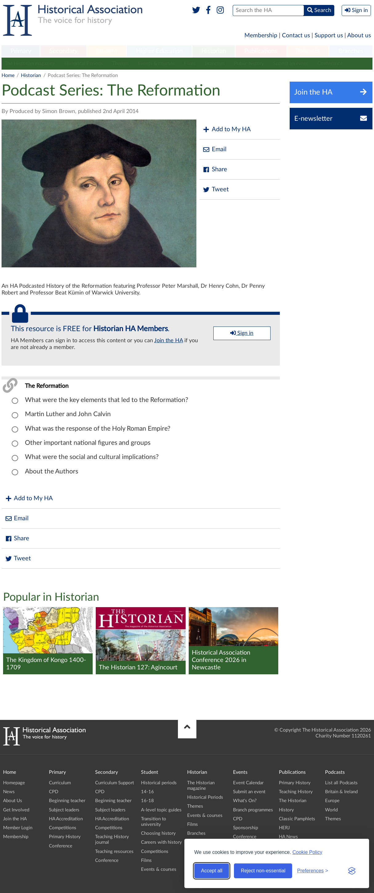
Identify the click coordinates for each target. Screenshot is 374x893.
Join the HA (168, 340)
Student (106, 51)
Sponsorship (245, 828)
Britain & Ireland (341, 791)
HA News (288, 836)
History (286, 810)
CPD (53, 791)
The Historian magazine (30, 63)
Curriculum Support (114, 783)
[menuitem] (20, 51)
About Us (12, 800)
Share (215, 169)
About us (359, 36)
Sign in (241, 333)
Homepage (14, 783)
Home (8, 75)
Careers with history (161, 842)
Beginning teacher (67, 800)
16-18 (147, 800)
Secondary (63, 51)
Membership (260, 36)
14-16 (147, 791)
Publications (260, 51)
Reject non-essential (263, 870)
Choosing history (158, 833)
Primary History (65, 836)
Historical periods (159, 783)
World (331, 810)
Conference (330, 63)
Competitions (62, 828)
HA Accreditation (66, 819)
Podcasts (308, 51)
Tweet (216, 189)
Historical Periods (83, 63)
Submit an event (290, 63)
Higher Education (159, 51)
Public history (249, 63)
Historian (213, 51)
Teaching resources (114, 851)
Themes (120, 63)
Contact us (296, 36)
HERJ (284, 828)
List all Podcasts (341, 783)
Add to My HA (227, 129)
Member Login (17, 828)
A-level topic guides (161, 810)
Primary (20, 51)
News (9, 791)
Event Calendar (248, 783)
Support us (329, 36)
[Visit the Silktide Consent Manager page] (351, 870)
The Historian (292, 800)
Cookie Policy (307, 852)
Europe (332, 800)
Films (189, 63)
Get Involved (16, 810)
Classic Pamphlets (297, 819)
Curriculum (60, 783)
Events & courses (156, 63)
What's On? (245, 800)
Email (215, 149)
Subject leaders (64, 810)
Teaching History (296, 791)
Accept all (211, 870)
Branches (351, 51)
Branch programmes (253, 810)
